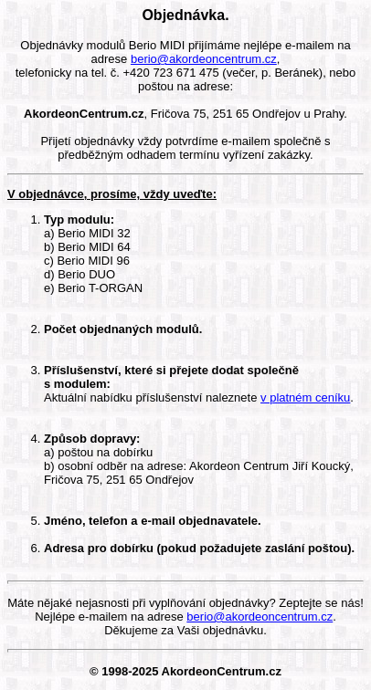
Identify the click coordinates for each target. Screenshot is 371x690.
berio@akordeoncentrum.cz (204, 59)
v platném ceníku (305, 397)
